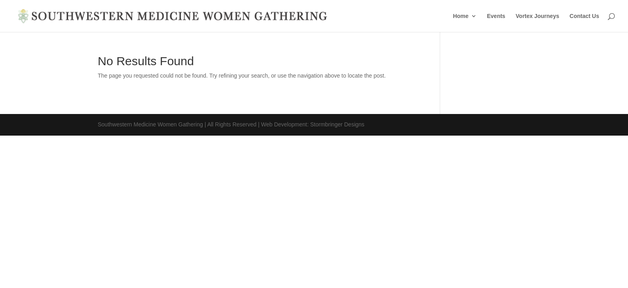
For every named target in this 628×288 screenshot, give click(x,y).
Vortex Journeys (538, 16)
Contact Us (584, 16)
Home (461, 16)
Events (496, 16)
